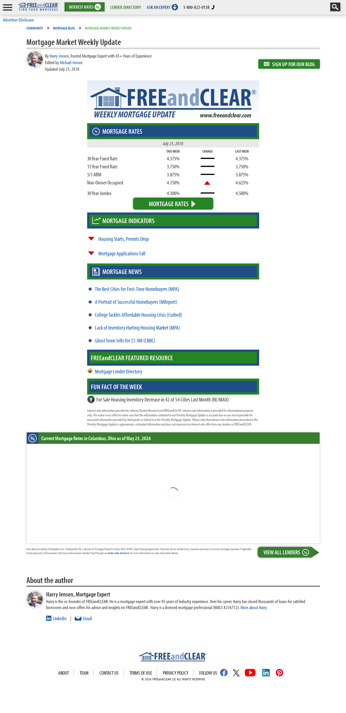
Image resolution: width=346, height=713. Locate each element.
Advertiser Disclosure (18, 20)
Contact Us (109, 672)
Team (84, 672)
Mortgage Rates (169, 203)
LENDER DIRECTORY (125, 7)
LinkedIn (60, 618)
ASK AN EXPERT (159, 7)
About (63, 672)
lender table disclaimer (119, 553)
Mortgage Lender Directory (118, 371)
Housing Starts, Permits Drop (123, 238)
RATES (84, 7)
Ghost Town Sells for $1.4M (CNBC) (125, 340)
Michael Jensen (71, 62)
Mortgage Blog (64, 28)
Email (87, 618)
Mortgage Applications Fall (121, 253)
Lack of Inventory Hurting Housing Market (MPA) (137, 327)
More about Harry (254, 607)
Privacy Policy (175, 672)
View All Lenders (287, 552)
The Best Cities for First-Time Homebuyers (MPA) (137, 288)
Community (34, 28)
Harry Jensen (59, 56)
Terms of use (141, 672)
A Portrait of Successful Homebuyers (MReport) (136, 301)
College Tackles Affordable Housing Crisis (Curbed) (138, 314)
